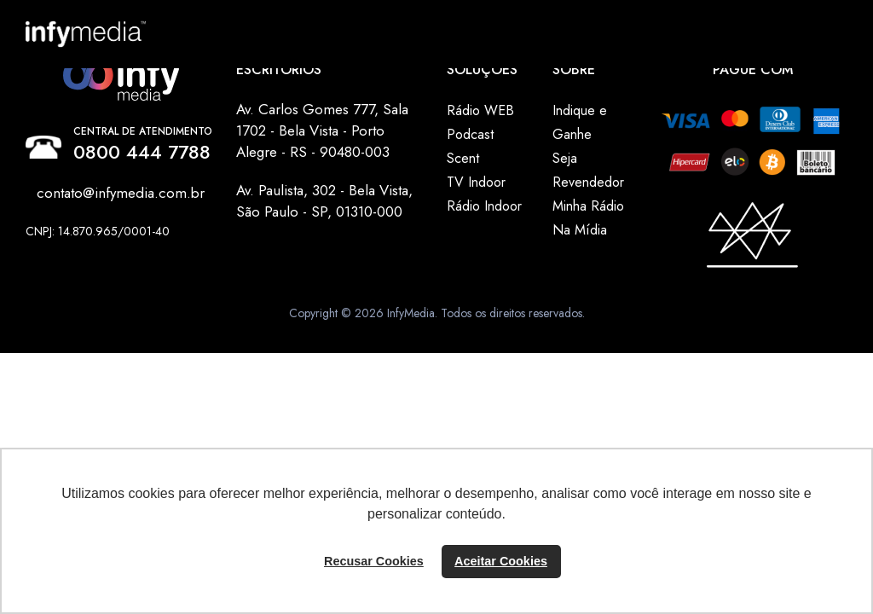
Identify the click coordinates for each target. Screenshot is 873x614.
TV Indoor (476, 182)
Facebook (37, 250)
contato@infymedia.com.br (121, 192)
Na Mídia (579, 230)
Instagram (71, 250)
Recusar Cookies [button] (374, 561)
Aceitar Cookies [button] (500, 561)
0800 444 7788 (142, 152)
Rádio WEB (480, 110)
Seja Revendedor (588, 170)
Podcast (470, 134)
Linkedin (54, 250)
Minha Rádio (588, 206)
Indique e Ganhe (579, 122)
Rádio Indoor (484, 206)
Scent (463, 158)
